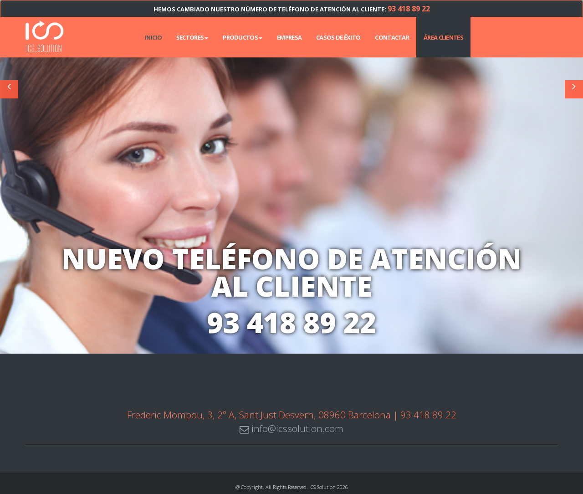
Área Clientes (443, 37)
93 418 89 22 (409, 9)
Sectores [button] (192, 37)
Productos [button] (242, 37)
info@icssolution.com (291, 428)
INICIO (153, 37)
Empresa (289, 37)
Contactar (392, 37)
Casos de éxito (338, 37)
